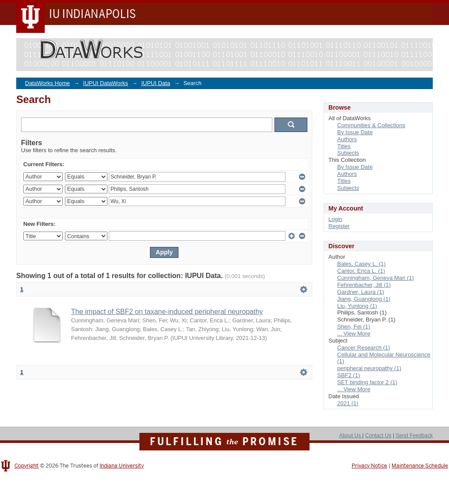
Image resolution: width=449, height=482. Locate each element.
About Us (350, 435)
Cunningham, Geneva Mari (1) (375, 278)
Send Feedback (414, 435)
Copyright (26, 465)
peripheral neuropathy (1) (369, 368)
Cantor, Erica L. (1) (361, 271)
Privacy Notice (369, 465)
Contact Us (378, 435)
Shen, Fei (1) (353, 326)
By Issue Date (355, 132)
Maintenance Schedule (420, 465)
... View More (354, 333)
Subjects (348, 153)
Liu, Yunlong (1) (357, 306)
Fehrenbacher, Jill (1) (364, 285)
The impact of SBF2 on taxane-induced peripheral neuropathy (167, 311)
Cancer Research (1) (363, 347)
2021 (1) (347, 403)
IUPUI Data (155, 83)
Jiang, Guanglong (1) (363, 299)
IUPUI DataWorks (105, 83)
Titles (344, 146)
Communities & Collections (371, 125)
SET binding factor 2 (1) (367, 382)
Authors (347, 139)
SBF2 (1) (348, 375)
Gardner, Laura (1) (360, 292)
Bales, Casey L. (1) (361, 264)
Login (335, 219)
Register (338, 226)
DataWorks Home (47, 83)
